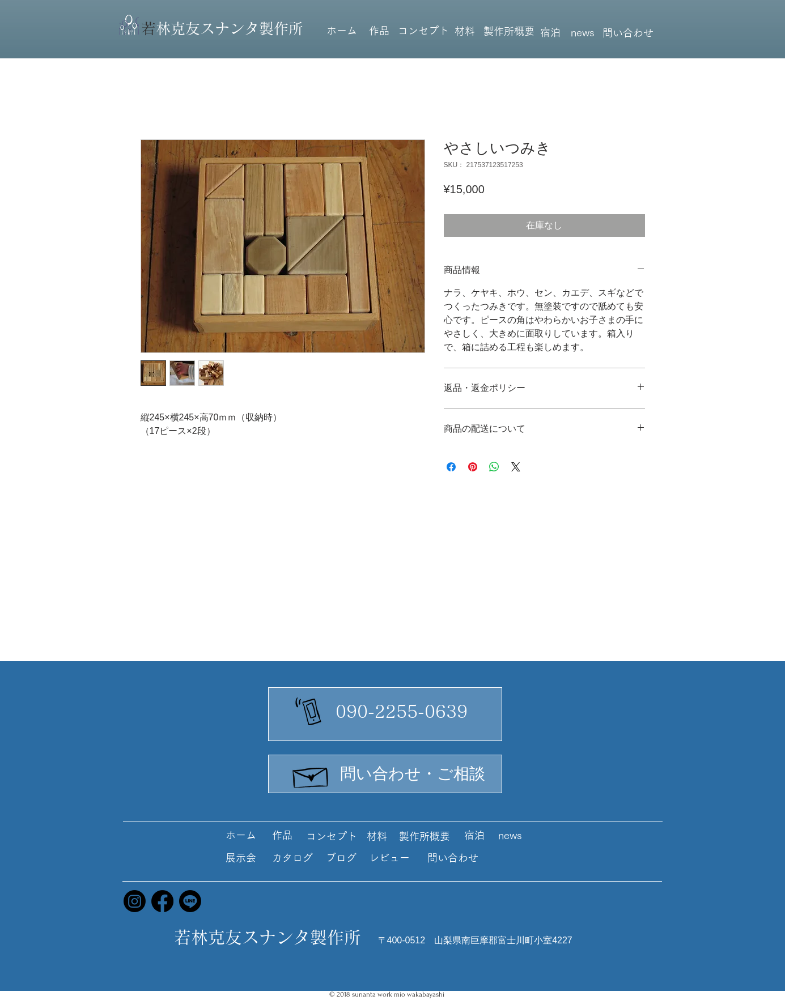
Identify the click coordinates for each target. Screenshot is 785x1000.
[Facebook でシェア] (451, 467)
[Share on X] (516, 467)
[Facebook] (162, 901)
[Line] (190, 901)
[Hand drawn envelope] (311, 774)
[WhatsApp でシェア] (494, 467)
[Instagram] (135, 901)
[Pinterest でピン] (473, 467)
